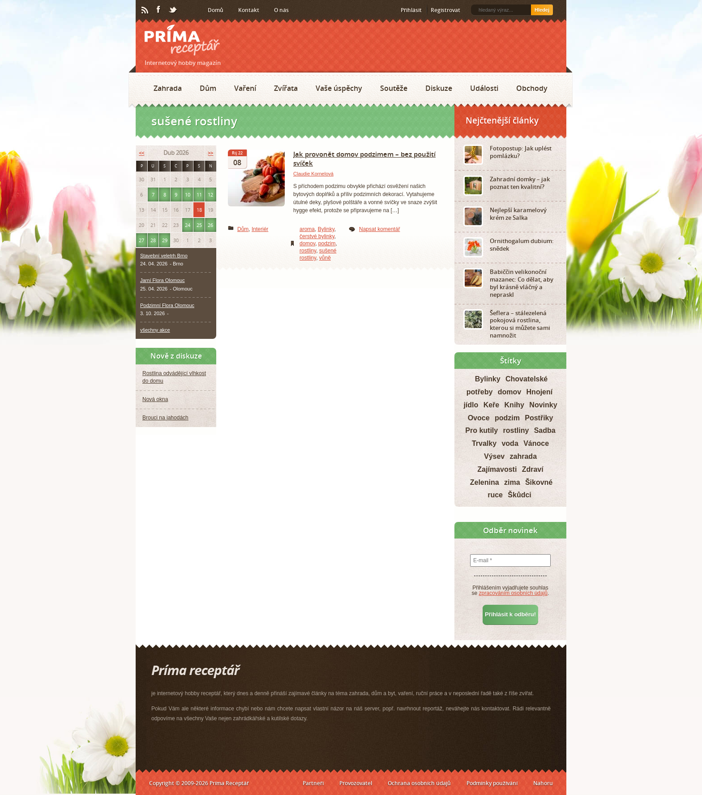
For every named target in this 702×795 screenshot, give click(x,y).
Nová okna (155, 399)
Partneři (313, 783)
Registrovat (445, 10)
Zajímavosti (497, 469)
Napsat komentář (379, 229)
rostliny (308, 251)
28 (153, 240)
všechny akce (155, 330)
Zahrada (168, 88)
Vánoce (536, 443)
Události (484, 88)
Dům (208, 88)
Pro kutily (481, 430)
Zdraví (533, 469)
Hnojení (539, 392)
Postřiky (539, 418)
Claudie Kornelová (313, 173)
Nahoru (543, 783)
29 (164, 240)
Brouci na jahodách (165, 418)
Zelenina (484, 482)
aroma (307, 229)
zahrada (523, 456)
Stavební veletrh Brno (164, 255)
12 (210, 194)
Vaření (245, 88)
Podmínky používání (492, 783)
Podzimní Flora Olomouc (167, 305)
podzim (327, 243)
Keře (492, 405)
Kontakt (248, 10)
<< (141, 153)
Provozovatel (355, 783)
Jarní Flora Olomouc (162, 280)
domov (307, 243)
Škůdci (519, 495)
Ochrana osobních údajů (419, 783)
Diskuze (438, 88)
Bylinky (326, 229)
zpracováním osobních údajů (513, 593)
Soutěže (393, 88)
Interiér (260, 229)
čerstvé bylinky (317, 236)
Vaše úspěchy (339, 88)
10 (187, 194)
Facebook (159, 10)
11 (199, 194)
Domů (215, 10)
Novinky (543, 405)
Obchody (532, 88)
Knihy (514, 405)
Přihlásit (411, 10)
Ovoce (479, 418)
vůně (325, 258)
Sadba (545, 430)
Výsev (494, 456)
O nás (281, 10)
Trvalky (484, 443)
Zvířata (286, 88)
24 (187, 225)
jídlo (470, 405)
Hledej (542, 10)
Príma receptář (182, 40)
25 (199, 225)
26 (210, 225)
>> (210, 153)
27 (141, 240)
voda (509, 443)
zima (512, 482)
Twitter (173, 10)
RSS (145, 10)
